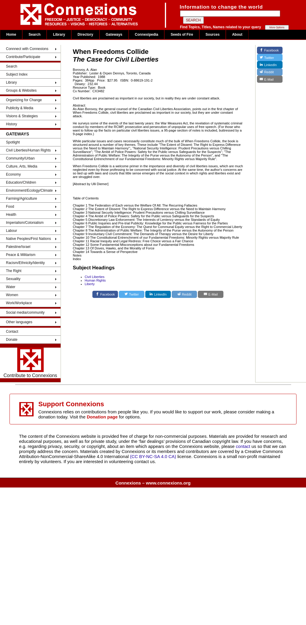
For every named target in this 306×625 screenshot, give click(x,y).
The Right (13, 271)
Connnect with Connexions (27, 49)
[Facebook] (105, 294)
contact (244, 446)
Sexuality (13, 279)
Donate (12, 340)
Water (10, 287)
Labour (11, 231)
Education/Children (21, 182)
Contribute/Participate (23, 57)
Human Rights (95, 280)
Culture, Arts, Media (21, 166)
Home (11, 34)
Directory (85, 34)
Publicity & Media (19, 108)
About (237, 34)
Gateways (114, 34)
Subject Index (17, 74)
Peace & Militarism (20, 255)
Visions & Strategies (22, 116)
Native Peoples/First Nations (28, 239)
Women (12, 295)
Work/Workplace (19, 303)
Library (59, 34)
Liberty (90, 284)
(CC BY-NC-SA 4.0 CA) (153, 456)
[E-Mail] (210, 294)
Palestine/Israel (18, 247)
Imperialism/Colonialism (25, 223)
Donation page (102, 416)
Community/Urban (20, 158)
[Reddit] (184, 294)
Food (10, 206)
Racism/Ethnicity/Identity (25, 263)
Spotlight (13, 142)
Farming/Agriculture (21, 198)
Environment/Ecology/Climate (29, 190)
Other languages (19, 322)
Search (34, 34)
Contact (12, 331)
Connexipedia (146, 34)
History (11, 124)
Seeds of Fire (182, 34)
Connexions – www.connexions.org (153, 482)
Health (11, 214)
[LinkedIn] (158, 294)
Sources (213, 34)
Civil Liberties (95, 277)
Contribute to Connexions (30, 363)
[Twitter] (131, 294)
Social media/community (25, 312)
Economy (13, 174)
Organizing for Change (24, 100)
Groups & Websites (21, 90)
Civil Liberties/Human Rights (28, 150)
